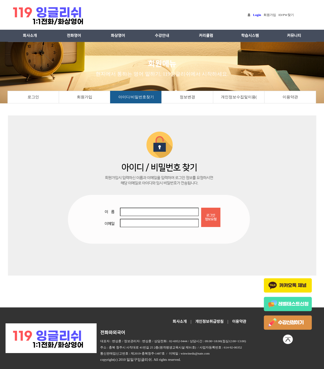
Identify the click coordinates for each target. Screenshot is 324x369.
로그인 (33, 97)
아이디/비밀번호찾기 (136, 97)
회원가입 (84, 97)
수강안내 (162, 36)
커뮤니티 (294, 36)
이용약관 (290, 97)
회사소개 (30, 36)
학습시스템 (250, 36)
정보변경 (187, 97)
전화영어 (74, 36)
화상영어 (118, 36)
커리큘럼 (206, 36)
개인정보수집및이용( (239, 97)
